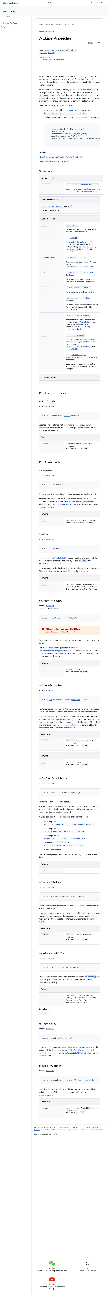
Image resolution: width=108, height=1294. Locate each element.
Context (59, 206)
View (52, 258)
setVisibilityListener (77, 355)
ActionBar (44, 95)
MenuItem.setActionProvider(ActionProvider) (65, 113)
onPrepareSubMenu (74, 298)
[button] (15, 27)
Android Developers (46, 25)
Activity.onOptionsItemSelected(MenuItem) (64, 831)
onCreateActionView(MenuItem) (80, 266)
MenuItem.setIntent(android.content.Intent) (65, 845)
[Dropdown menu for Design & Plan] (56, 3)
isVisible (71, 238)
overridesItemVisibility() (80, 242)
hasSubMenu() (47, 913)
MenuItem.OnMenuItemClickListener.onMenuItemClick (68, 824)
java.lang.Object (45, 57)
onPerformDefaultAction (77, 288)
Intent (60, 843)
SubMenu (86, 298)
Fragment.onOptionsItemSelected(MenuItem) (64, 838)
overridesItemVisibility (78, 315)
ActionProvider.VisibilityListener (83, 185)
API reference (10, 12)
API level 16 (50, 539)
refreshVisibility (75, 335)
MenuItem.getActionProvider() (54, 161)
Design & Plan (47, 3)
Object (51, 53)
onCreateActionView (75, 258)
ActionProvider (48, 206)
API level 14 (50, 32)
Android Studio (97, 3)
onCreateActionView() (66, 719)
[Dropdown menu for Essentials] (36, 3)
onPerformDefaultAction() (65, 504)
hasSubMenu (71, 225)
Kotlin (90, 42)
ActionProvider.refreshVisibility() (83, 191)
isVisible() (84, 322)
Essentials (28, 3)
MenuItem (87, 90)
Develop (58, 25)
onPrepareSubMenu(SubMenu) (85, 501)
